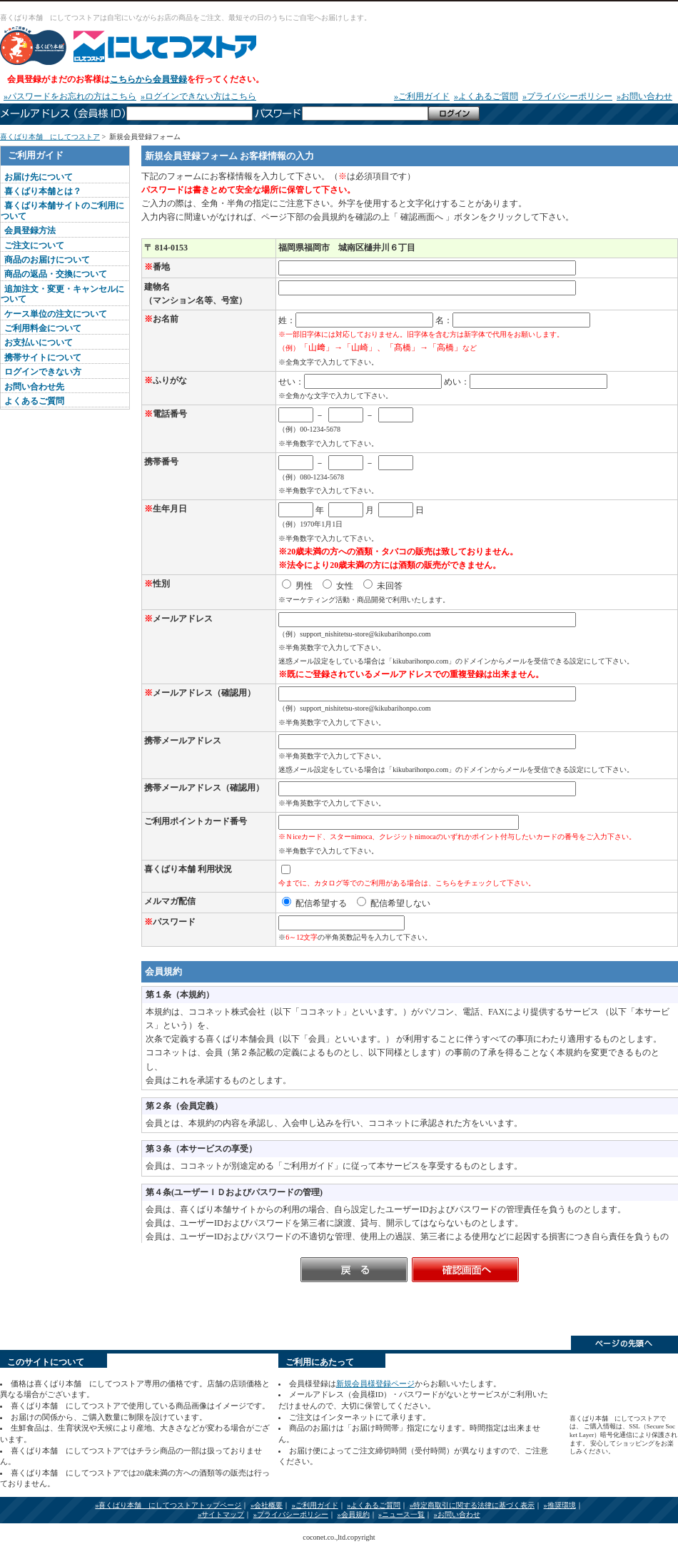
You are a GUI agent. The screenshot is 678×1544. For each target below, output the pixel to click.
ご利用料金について (42, 328)
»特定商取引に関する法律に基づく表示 (472, 1505)
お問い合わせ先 (34, 387)
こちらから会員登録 (148, 79)
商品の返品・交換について (55, 274)
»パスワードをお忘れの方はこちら (70, 96)
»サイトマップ (221, 1514)
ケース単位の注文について (55, 314)
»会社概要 (267, 1505)
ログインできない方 (42, 372)
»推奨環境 (560, 1505)
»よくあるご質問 (486, 96)
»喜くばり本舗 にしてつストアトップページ (168, 1505)
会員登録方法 (30, 230)
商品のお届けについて (47, 260)
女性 (338, 586)
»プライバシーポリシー (567, 96)
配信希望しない (393, 903)
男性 (297, 586)
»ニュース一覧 (401, 1514)
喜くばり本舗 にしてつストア (148, 46)
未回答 (383, 586)
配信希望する (314, 903)
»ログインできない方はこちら (198, 96)
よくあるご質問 (34, 401)
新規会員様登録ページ (375, 1383)
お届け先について (38, 177)
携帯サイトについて (42, 357)
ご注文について (34, 245)
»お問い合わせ (644, 96)
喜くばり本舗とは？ (42, 191)
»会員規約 (353, 1514)
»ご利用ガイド (422, 96)
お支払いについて (38, 342)
